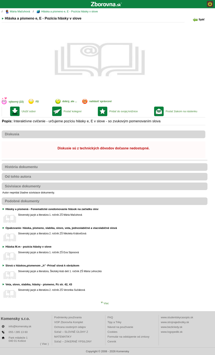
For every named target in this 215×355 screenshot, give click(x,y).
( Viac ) (44, 343)
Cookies (112, 331)
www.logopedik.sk (171, 331)
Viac (105, 303)
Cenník (112, 341)
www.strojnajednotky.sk (175, 322)
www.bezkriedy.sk (171, 327)
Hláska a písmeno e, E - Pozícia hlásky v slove (67, 11)
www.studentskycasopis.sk (177, 317)
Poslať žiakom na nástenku (181, 111)
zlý (37, 101)
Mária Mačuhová (17, 11)
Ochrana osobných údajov (70, 327)
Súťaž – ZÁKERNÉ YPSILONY (73, 341)
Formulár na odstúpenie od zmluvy (128, 336)
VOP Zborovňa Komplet (68, 322)
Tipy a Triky (114, 322)
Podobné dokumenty (22, 201)
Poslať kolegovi (72, 111)
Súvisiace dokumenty (23, 186)
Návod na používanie (120, 327)
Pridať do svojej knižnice (123, 111)
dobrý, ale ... (69, 101)
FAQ (110, 317)
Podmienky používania (68, 317)
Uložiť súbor (29, 111)
